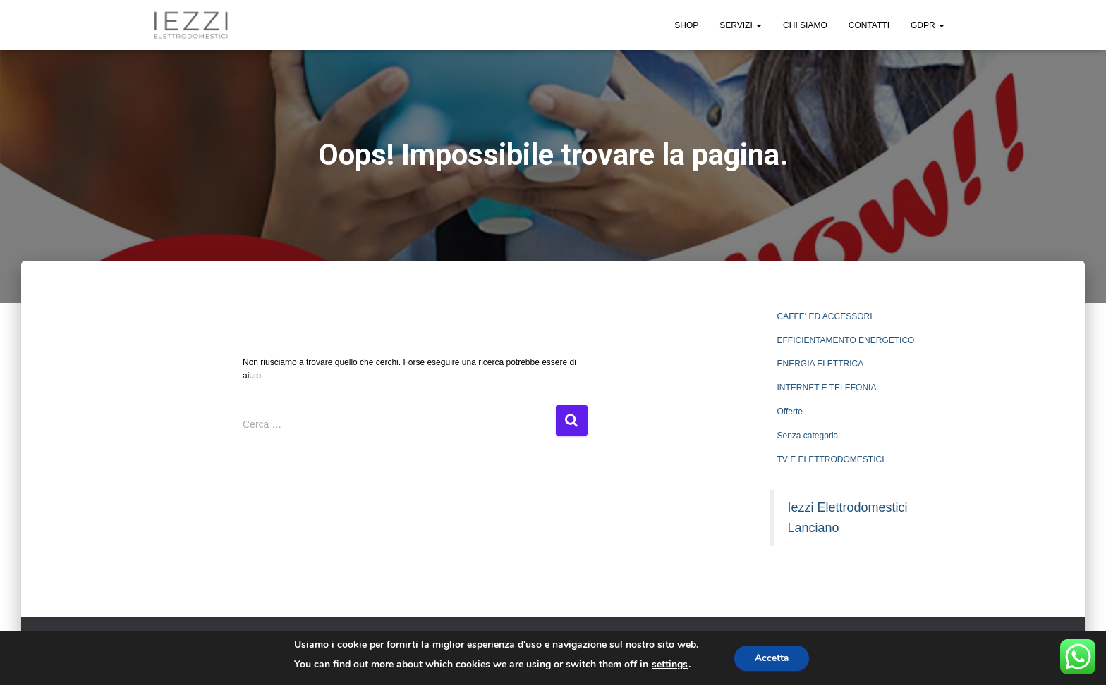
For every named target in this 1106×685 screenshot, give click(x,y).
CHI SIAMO (805, 25)
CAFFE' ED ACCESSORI (825, 316)
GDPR (927, 25)
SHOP (686, 25)
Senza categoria (808, 435)
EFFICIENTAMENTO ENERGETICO (846, 340)
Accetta (772, 658)
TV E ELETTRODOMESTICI (831, 459)
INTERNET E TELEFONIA (827, 388)
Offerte (790, 411)
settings (668, 664)
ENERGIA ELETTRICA (820, 364)
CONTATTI (869, 25)
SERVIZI (740, 25)
